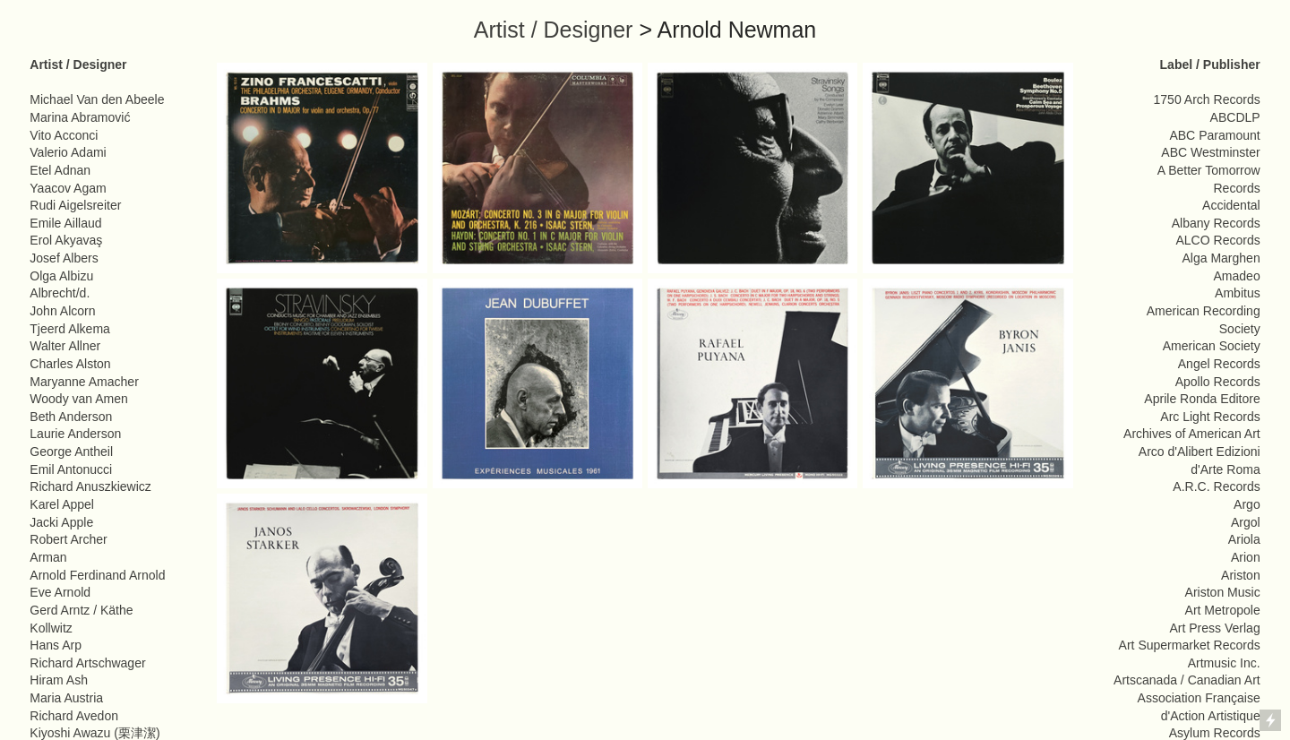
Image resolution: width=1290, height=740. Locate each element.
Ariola (1244, 539)
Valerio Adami (68, 152)
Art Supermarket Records (1189, 645)
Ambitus (1237, 293)
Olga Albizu (61, 276)
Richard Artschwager (87, 663)
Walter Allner (65, 346)
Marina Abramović (80, 117)
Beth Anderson (71, 416)
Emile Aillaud (65, 223)
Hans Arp (56, 645)
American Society (1211, 346)
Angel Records (1219, 364)
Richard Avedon (74, 716)
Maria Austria (66, 698)
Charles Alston (70, 364)
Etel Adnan (60, 170)
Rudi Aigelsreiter (75, 205)
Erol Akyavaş (66, 240)
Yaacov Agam (68, 188)
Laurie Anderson (75, 433)
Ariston (1240, 575)
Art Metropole (1222, 610)
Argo (1247, 504)
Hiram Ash (59, 680)
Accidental (1231, 205)
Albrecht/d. (60, 293)
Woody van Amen (79, 399)
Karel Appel (62, 504)
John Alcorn (62, 311)
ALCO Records (1217, 240)
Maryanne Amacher (84, 381)
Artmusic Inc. (1224, 663)
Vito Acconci (64, 135)
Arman (48, 557)
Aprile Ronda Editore (1202, 399)
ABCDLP (1235, 117)
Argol (1245, 522)
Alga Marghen (1221, 258)
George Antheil (71, 451)
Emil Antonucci (71, 469)
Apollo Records (1217, 381)
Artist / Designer (553, 29)
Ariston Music (1222, 592)
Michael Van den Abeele (97, 99)
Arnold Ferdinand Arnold (97, 575)
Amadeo (1237, 276)
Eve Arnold (60, 592)
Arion (1245, 557)
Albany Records (1216, 223)
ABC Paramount (1214, 135)
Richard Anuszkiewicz (90, 486)
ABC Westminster (1210, 152)
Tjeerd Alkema (70, 329)
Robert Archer (68, 539)
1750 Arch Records (1207, 99)
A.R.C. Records (1216, 486)
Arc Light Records (1210, 416)
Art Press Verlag (1214, 628)
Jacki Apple (61, 522)
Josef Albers (64, 258)
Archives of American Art (1191, 433)
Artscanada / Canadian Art (1187, 680)
